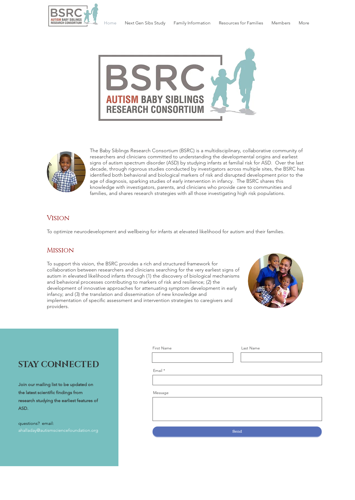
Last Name (250, 348)
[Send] (237, 431)
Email (157, 370)
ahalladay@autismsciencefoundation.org (58, 430)
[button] (281, 22)
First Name (162, 348)
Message (161, 393)
